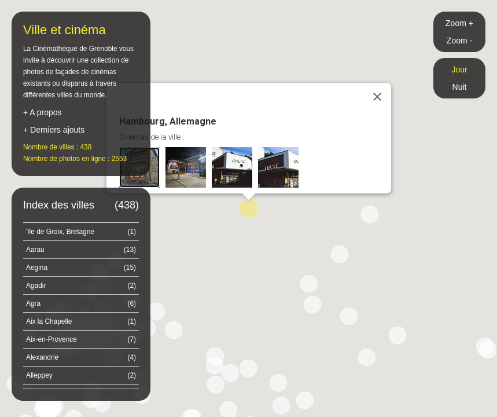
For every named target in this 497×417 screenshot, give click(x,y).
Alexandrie (81, 357)
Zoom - (459, 40)
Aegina (81, 267)
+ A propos (42, 112)
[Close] (377, 97)
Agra (81, 303)
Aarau (81, 249)
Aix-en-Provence (81, 339)
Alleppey (81, 375)
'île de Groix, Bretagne (81, 231)
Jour (459, 69)
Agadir (81, 285)
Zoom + (459, 23)
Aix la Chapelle (81, 321)
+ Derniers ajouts (53, 129)
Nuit (459, 87)
